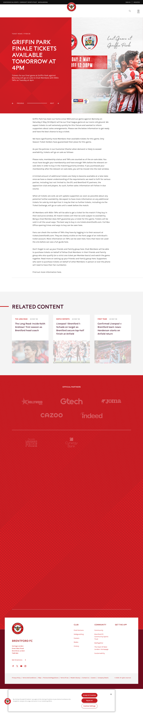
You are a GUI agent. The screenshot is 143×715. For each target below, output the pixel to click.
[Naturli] (71, 534)
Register (137, 2)
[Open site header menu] (138, 10)
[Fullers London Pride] (31, 442)
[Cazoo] (51, 415)
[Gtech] (71, 401)
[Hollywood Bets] (32, 401)
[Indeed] (91, 415)
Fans (95, 14)
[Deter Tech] (31, 479)
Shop (103, 14)
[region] (61, 700)
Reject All (89, 700)
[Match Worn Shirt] (71, 552)
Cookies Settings (89, 706)
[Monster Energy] (71, 461)
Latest (36, 14)
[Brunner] (31, 552)
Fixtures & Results (60, 14)
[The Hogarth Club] (31, 588)
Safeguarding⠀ (43, 2)
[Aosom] (111, 479)
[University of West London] (31, 515)
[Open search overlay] (130, 11)
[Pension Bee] (111, 442)
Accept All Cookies (89, 695)
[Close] (111, 694)
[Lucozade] (111, 588)
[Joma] (111, 401)
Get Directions (17, 670)
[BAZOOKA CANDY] (31, 461)
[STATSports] (31, 497)
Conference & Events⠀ (11, 2)
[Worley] (71, 497)
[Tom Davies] (111, 570)
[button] (7, 701)
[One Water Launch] (111, 534)
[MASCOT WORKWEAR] (111, 515)
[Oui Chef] (111, 552)
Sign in (128, 2)
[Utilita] (31, 534)
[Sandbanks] (31, 570)
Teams (75, 14)
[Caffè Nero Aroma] (71, 607)
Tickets (85, 14)
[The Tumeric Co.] (71, 588)
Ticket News (17, 34)
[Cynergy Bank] (71, 442)
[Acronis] (111, 497)
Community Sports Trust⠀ (29, 2)
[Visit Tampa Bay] (71, 515)
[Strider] (71, 479)
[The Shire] (71, 570)
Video (45, 14)
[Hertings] (111, 461)
